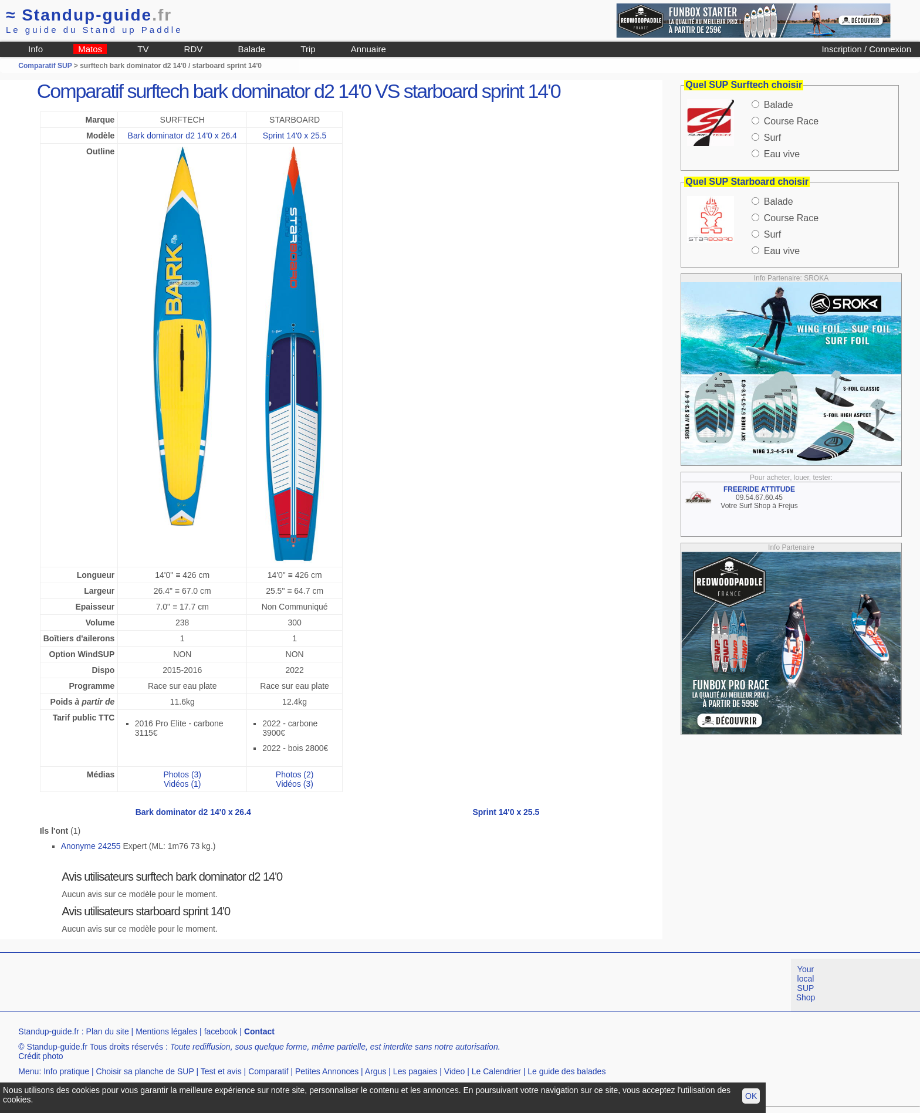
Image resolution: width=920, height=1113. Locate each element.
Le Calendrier (496, 1071)
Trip (307, 49)
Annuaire (368, 49)
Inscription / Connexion (866, 49)
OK (751, 1096)
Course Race (791, 121)
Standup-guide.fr (48, 1031)
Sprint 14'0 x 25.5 (295, 135)
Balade (251, 49)
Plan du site (107, 1031)
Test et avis (221, 1071)
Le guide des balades (566, 1071)
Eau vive (782, 154)
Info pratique (66, 1071)
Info (35, 49)
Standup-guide (89, 15)
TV (142, 49)
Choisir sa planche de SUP (145, 1071)
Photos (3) (182, 774)
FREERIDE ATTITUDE (759, 489)
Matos (90, 49)
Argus (376, 1071)
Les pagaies (415, 1071)
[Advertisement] (213, 985)
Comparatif (268, 1071)
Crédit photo (40, 1056)
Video (454, 1071)
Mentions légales (166, 1031)
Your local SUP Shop (806, 983)
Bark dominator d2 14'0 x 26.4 (182, 135)
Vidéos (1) (182, 784)
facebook (221, 1031)
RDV (193, 49)
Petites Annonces (326, 1071)
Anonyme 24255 (91, 846)
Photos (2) (295, 774)
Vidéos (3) (294, 784)
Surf (772, 138)
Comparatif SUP (45, 66)
